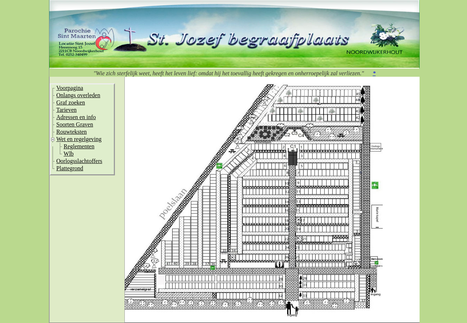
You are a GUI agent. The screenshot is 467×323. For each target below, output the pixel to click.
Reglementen (78, 146)
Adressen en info (76, 117)
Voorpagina (69, 88)
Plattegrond (69, 168)
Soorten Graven (74, 124)
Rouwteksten (71, 132)
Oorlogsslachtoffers (79, 161)
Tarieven (66, 110)
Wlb (68, 154)
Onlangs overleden (78, 95)
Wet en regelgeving (78, 139)
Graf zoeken (70, 102)
